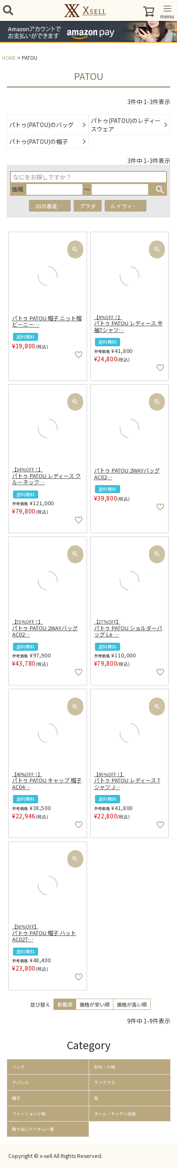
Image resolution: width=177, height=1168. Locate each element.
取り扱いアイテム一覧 (33, 1129)
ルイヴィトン (126, 206)
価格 (17, 189)
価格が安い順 (95, 1004)
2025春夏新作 (51, 206)
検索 (160, 189)
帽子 (16, 1098)
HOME (9, 57)
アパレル (20, 1082)
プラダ (88, 206)
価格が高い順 (132, 1004)
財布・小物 (104, 1067)
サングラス (104, 1082)
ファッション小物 (29, 1114)
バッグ (18, 1067)
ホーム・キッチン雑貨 (115, 1114)
